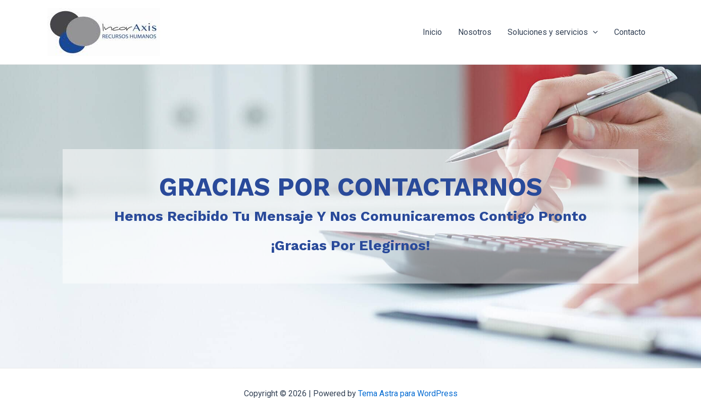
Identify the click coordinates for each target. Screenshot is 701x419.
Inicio (432, 32)
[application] (593, 32)
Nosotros (474, 32)
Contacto (629, 32)
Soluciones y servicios (553, 32)
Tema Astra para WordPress (408, 393)
